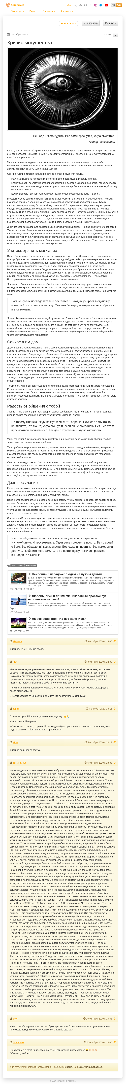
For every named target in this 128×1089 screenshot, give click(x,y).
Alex (15, 661)
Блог (33, 11)
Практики (49, 11)
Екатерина (18, 1042)
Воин (15, 1018)
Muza (15, 742)
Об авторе (17, 11)
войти (69, 1067)
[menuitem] (17, 11)
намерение (31, 566)
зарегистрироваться (90, 1067)
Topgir (16, 708)
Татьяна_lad (19, 762)
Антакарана (17, 5)
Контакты (67, 11)
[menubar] (42, 11)
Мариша (17, 641)
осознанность (18, 566)
